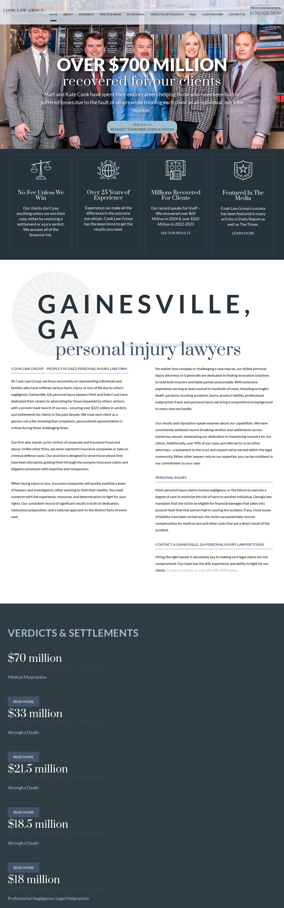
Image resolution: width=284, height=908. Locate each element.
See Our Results (176, 233)
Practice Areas (110, 14)
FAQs (192, 14)
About (68, 14)
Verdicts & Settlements (166, 14)
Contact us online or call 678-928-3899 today (202, 570)
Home (53, 14)
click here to (142, 126)
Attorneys (86, 14)
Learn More (243, 233)
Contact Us (237, 14)
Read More (23, 701)
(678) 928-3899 (265, 13)
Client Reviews (212, 14)
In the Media (135, 14)
